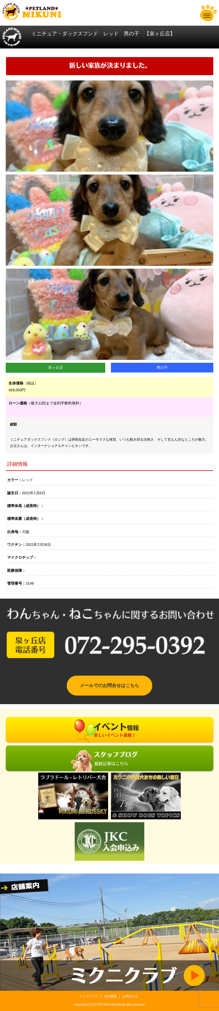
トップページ (88, 996)
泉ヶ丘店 (55, 367)
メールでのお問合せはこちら (109, 685)
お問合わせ (130, 996)
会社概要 (110, 996)
